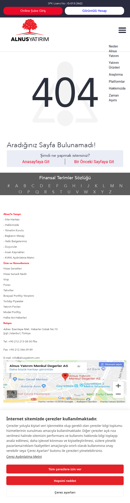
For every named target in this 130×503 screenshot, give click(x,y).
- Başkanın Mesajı (14, 236)
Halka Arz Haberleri (15, 317)
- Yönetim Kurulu (13, 230)
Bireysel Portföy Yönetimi (18, 296)
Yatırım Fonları (12, 307)
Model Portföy (12, 312)
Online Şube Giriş (33, 11)
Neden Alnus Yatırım (114, 51)
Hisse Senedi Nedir (15, 274)
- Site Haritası (11, 219)
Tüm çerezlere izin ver (65, 469)
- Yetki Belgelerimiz (15, 241)
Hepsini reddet (65, 481)
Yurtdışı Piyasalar (13, 301)
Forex (6, 285)
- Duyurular (10, 247)
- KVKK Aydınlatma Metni (18, 257)
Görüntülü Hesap (94, 11)
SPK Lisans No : (65, 3)
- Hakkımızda (11, 225)
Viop (6, 279)
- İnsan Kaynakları (14, 252)
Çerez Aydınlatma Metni (24, 456)
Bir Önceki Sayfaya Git (94, 161)
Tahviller (8, 290)
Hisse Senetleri (12, 268)
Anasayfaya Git (35, 161)
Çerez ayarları (64, 492)
